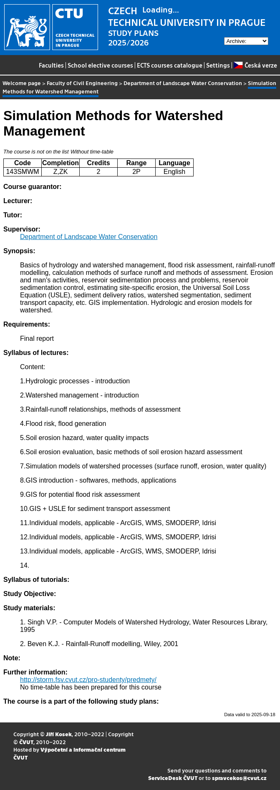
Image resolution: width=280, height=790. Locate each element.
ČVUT (26, 742)
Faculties (51, 65)
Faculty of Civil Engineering (82, 83)
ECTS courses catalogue (169, 65)
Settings (218, 65)
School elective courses (100, 65)
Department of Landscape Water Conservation (183, 83)
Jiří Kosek (59, 734)
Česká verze (255, 65)
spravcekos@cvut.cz (239, 778)
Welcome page (22, 83)
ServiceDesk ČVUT (172, 778)
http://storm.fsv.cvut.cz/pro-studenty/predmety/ (88, 679)
